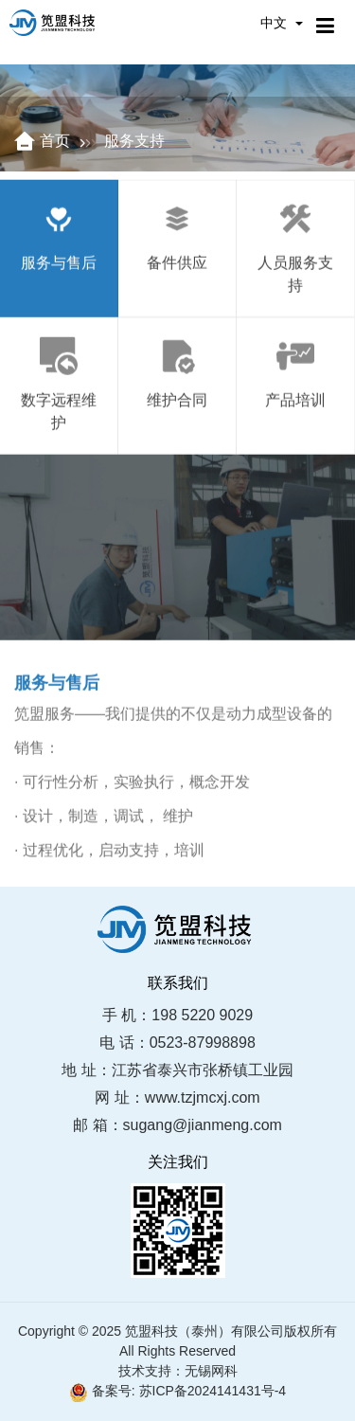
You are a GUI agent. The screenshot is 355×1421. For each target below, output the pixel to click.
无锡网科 (211, 1370)
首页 (55, 141)
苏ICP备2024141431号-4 (213, 1390)
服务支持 (134, 141)
